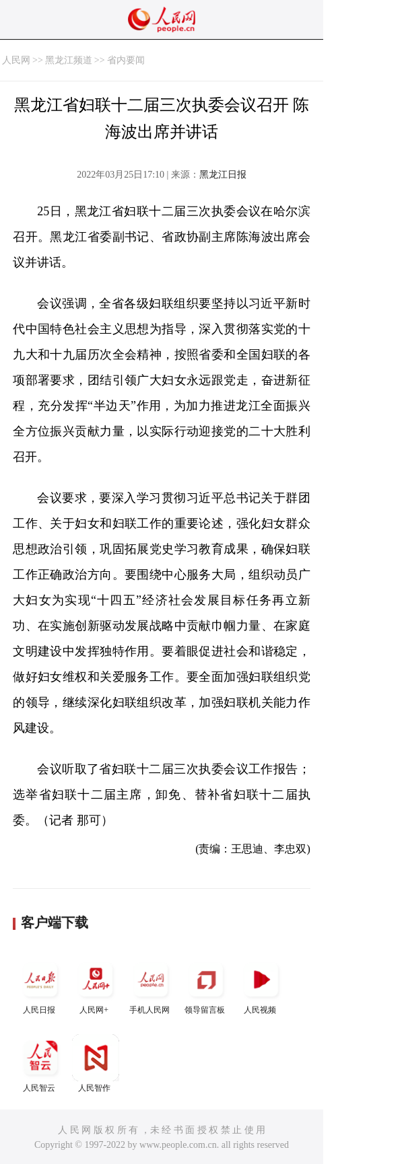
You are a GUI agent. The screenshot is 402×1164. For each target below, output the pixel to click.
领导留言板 (206, 985)
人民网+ (95, 985)
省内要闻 (126, 60)
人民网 (16, 60)
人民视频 (261, 985)
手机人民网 (150, 985)
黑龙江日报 (222, 175)
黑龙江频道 (68, 60)
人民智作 (95, 1063)
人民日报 (40, 985)
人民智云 (40, 1063)
